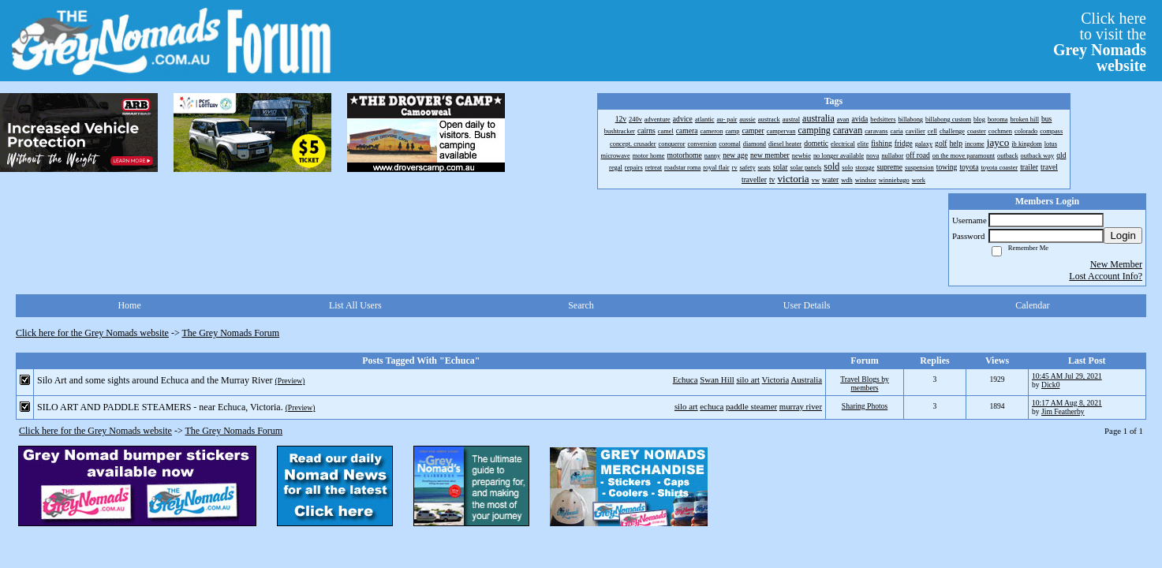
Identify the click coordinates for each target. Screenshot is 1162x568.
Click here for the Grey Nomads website (92, 332)
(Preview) (290, 380)
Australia (806, 379)
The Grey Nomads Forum (231, 332)
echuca (711, 406)
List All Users (355, 305)
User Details (807, 305)
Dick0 (1050, 384)
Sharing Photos (864, 406)
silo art (748, 379)
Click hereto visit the (1099, 41)
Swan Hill (717, 379)
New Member (1116, 264)
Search (581, 305)
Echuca (685, 379)
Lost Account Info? (1105, 276)
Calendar (1032, 305)
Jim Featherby (1063, 411)
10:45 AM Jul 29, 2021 (1067, 376)
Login (1123, 235)
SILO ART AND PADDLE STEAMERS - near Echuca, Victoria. (160, 407)
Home (129, 305)
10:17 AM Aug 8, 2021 (1067, 402)
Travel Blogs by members (864, 383)
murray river (800, 406)
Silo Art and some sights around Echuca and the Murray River (155, 380)
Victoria (776, 379)
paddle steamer (751, 406)
